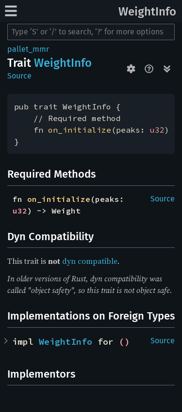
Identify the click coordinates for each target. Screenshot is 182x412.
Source (19, 75)
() (124, 341)
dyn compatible (89, 261)
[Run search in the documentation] (91, 32)
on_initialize (79, 130)
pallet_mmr (28, 49)
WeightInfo (147, 11)
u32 (157, 130)
